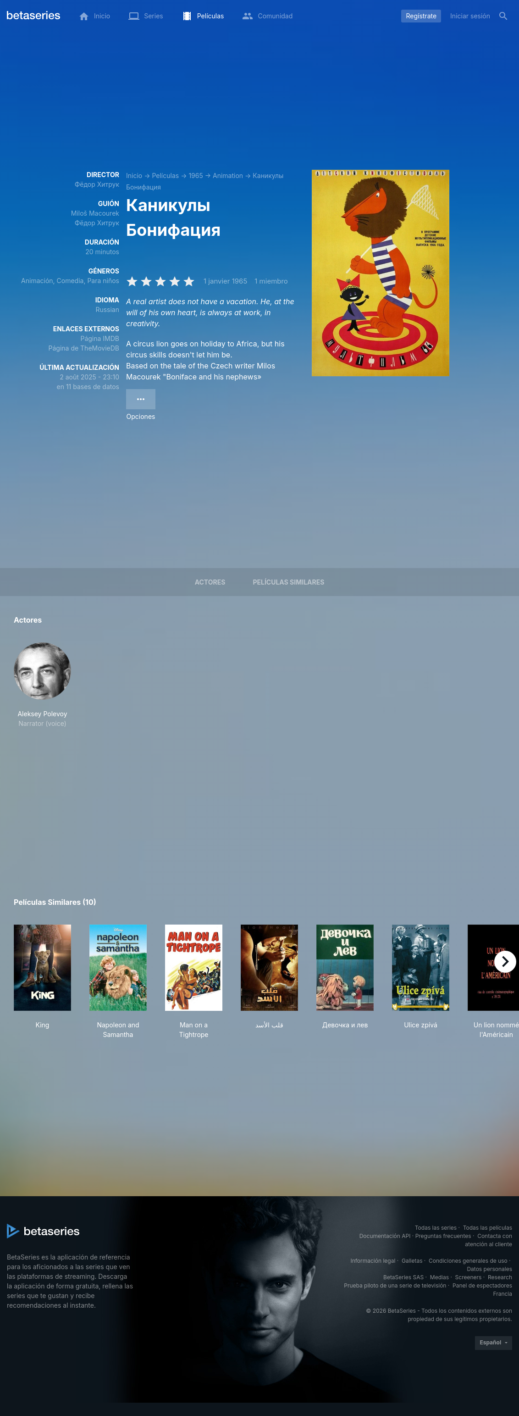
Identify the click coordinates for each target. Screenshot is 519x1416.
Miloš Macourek (95, 213)
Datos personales (489, 1268)
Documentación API (385, 1235)
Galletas (412, 1260)
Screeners (468, 1277)
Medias (439, 1277)
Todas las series (436, 1227)
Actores (210, 582)
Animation (228, 175)
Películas (165, 175)
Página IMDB (99, 338)
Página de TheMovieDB (84, 348)
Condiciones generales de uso (468, 1260)
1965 (195, 175)
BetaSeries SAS (403, 1277)
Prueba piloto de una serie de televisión (395, 1285)
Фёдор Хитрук (97, 184)
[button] (42, 685)
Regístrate (421, 16)
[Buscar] (503, 16)
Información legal (372, 1260)
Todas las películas (487, 1227)
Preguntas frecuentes (443, 1235)
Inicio (134, 175)
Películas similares (288, 582)
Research (500, 1277)
